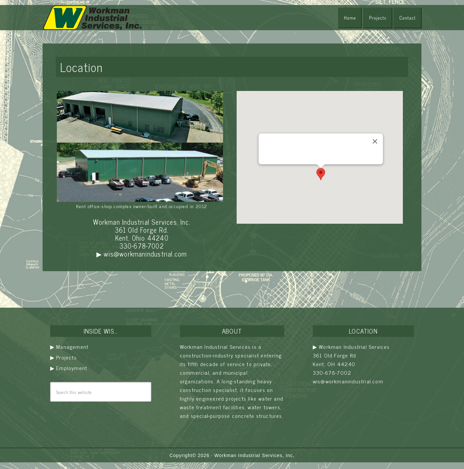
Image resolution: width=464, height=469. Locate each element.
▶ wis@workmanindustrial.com (141, 253)
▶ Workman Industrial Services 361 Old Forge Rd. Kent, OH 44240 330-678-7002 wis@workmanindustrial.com (351, 363)
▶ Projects (63, 357)
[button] (320, 174)
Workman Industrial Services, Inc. (254, 455)
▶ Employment (68, 367)
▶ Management (69, 346)
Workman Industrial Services (92, 17)
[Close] (375, 141)
